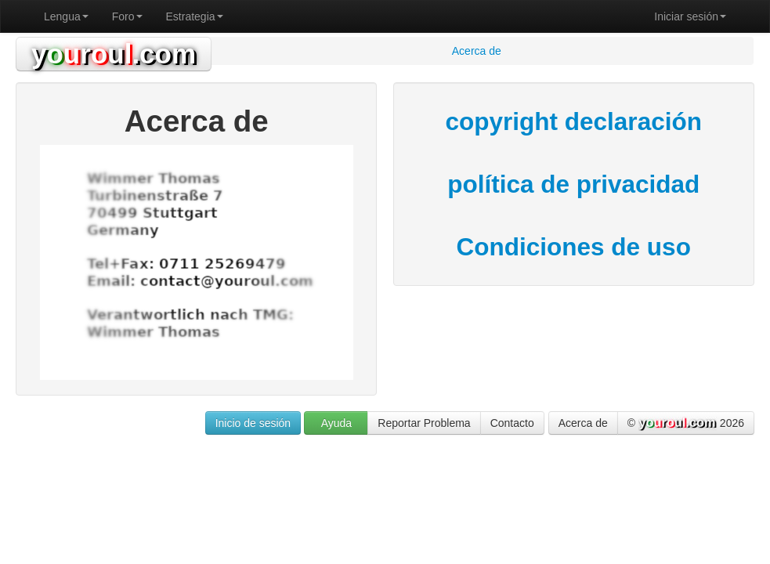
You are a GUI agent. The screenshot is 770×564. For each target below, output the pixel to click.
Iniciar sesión (690, 16)
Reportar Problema (424, 423)
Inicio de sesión (253, 423)
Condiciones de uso (574, 247)
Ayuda (336, 423)
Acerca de (583, 423)
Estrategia (194, 16)
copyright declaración (574, 121)
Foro (127, 16)
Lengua (66, 16)
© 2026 (685, 424)
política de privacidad (573, 184)
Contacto (512, 423)
